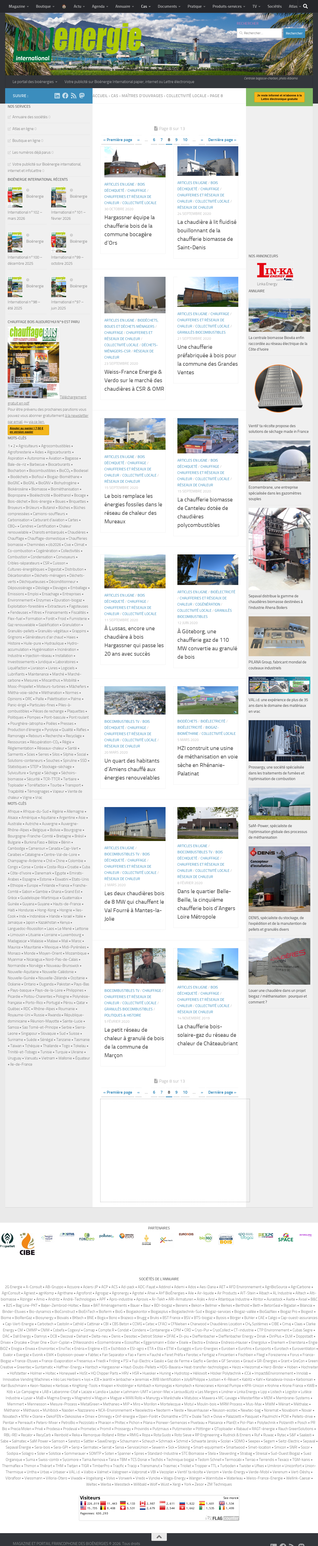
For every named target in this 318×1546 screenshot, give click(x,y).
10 (185, 139)
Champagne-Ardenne (25, 860)
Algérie (57, 811)
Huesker (149, 1373)
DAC (6, 1336)
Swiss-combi (48, 1459)
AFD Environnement (245, 1287)
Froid (62, 618)
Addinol (165, 1287)
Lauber (114, 1391)
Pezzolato (87, 1422)
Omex (90, 1416)
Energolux (259, 1342)
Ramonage (16, 736)
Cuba (86, 867)
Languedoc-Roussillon (25, 928)
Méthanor (12, 1410)
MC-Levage (227, 1398)
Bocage (80, 495)
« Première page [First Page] (117, 139)
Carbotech (45, 1324)
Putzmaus (160, 1428)
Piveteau (197, 1422)
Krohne (273, 1385)
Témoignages (38, 791)
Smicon (280, 1447)
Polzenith (286, 1422)
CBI (106, 1324)
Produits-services (227, 6)
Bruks (154, 1317)
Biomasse (39, 489)
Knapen (107, 1385)
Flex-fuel (15, 618)
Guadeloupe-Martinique (39, 897)
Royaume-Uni (19, 1015)
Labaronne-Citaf (65, 1391)
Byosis (221, 1317)
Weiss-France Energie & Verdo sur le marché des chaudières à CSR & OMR (134, 380)
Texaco (283, 1459)
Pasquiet (252, 1416)
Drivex (6, 1342)
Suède (31, 1039)
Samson (58, 1441)
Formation (34, 618)
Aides (39, 452)
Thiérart (46, 1465)
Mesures (31, 680)
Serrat (107, 1447)
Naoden (68, 1410)
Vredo (140, 1478)
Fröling (114, 1361)
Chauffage (137, 190)
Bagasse (71, 458)
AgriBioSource (276, 1287)
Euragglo (184, 1348)
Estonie (46, 879)
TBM (123, 1459)
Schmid (182, 1441)
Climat (79, 544)
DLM (289, 1336)
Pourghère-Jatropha (26, 723)
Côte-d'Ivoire (20, 873)
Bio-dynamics (40, 1311)
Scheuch (148, 1441)
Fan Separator (113, 1354)
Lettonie (81, 928)
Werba (106, 1484)
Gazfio (198, 1361)
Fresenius (85, 1361)
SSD (83, 760)
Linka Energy (247, 1391)
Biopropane (17, 495)
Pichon (134, 1422)
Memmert (15, 1404)
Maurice (14, 947)
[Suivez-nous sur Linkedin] (57, 96)
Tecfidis (157, 1459)
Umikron (274, 1465)
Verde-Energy (233, 1472)
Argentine (67, 817)
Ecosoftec (132, 1342)
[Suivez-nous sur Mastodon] (82, 96)
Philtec (120, 1422)
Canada (54, 848)
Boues (60, 501)
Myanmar (15, 959)
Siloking (184, 1447)
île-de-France (21, 1064)
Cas (144, 6)
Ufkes (259, 1465)
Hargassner (111, 1367)
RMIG (134, 1435)
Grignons (15, 637)
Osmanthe (169, 1416)
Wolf (153, 1484)
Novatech (10, 1416)
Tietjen (72, 1465)
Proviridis (141, 1428)
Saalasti (305, 1435)
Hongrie (65, 910)
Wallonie (65, 1058)
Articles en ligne (119, 184)
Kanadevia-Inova (279, 1379)
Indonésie (38, 916)
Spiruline (70, 760)
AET (222, 1287)
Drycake (20, 1342)
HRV (125, 1373)
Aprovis (142, 1299)
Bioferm (105, 1311)
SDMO (239, 1441)
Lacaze (86, 1391)
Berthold (242, 1305)
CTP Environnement (273, 1330)
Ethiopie (16, 885)
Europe (32, 885)
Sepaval (309, 1441)
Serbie (66, 1027)
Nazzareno (86, 1410)
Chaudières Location (226, 1324)
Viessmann (33, 1478)
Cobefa (58, 1330)
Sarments (15, 754)
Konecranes (204, 1385)
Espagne (29, 879)
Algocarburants (59, 452)
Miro (136, 1404)
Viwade (77, 1478)
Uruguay (14, 1058)
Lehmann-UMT (135, 1391)
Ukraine (77, 1052)
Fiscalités (78, 612)
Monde (29, 953)
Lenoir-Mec (161, 1391)
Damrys (40, 1336)
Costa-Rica (55, 867)
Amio (40, 1299)
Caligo (272, 1317)
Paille (39, 699)
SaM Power (39, 1441)
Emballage (78, 588)
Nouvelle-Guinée (21, 978)
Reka (76, 1435)
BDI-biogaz (163, 1305)
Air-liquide (205, 1293)
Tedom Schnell (209, 1459)
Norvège (36, 965)
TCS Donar (139, 1459)
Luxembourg (71, 934)
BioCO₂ (64, 470)
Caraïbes (14, 854)
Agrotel (138, 1293)
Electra (197, 1342)
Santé (72, 748)
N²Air (25, 1416)
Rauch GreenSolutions (295, 1428)
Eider (171, 1342)
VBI (153, 1472)
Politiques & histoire (122, 1015)
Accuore (73, 1287)
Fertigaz (208, 1354)
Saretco (74, 1441)
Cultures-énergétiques (26, 569)
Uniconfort (293, 1465)
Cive (67, 544)
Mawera (208, 1398)
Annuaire (122, 6)
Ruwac (268, 1435)
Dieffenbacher (203, 1336)
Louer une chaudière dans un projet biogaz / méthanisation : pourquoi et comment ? (278, 996)
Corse (26, 867)
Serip (75, 1447)
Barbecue (37, 464)
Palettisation (57, 699)
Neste (179, 1410)
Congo (13, 867)
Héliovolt (200, 1373)
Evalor (8, 1354)
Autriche (32, 823)
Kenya (65, 922)
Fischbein (245, 1354)
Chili (49, 860)
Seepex (254, 1441)
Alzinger (26, 1299)
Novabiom (290, 1410)
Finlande (48, 885)
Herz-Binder (274, 1367)
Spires (139, 1453)
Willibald (140, 1484)
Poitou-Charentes (38, 996)
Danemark (43, 873)
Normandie (17, 965)
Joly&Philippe (194, 1379)
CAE (261, 1317)
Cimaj (286, 1324)
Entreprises (71, 594)
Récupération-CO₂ (44, 742)
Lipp (263, 1391)
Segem (269, 1441)
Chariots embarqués (48, 532)
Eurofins (245, 1348)
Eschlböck (118, 1348)
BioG (119, 1311)
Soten (109, 1453)
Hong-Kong (46, 910)
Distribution (74, 569)
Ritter (121, 1435)
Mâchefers (77, 686)
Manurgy (153, 1398)
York (187, 1484)
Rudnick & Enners (237, 1435)
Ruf (257, 1435)
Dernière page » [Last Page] (222, 139)
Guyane (44, 904)
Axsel (302, 1299)
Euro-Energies (206, 1348)
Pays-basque (21, 990)
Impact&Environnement (274, 1373)
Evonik (37, 1354)
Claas (298, 1324)
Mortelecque (170, 1404)
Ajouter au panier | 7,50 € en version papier (26, 430)
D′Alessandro (83, 1342)
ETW (170, 1348)
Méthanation (51, 692)
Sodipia (12, 1453)
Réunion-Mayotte (44, 1021)
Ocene (37, 1416)
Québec (14, 1009)
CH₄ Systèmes (256, 1324)
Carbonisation (19, 520)
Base (86, 1305)
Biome (6, 1317)
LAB (45, 1391)
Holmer (36, 1373)
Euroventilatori (303, 1348)
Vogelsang (94, 1478)
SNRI (293, 1447)
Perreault (25, 1422)
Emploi (33, 594)
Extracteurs (57, 606)
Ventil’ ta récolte (190, 1472)
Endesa (212, 1342)
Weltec (91, 1484)
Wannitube (214, 1478)
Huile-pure (32, 643)
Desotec (130, 1336)
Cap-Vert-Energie (19, 1324)
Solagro (28, 1453)
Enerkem (278, 1342)
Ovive (217, 1416)
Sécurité (33, 779)
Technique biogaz (180, 1459)
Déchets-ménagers (50, 575)
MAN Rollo (133, 1398)
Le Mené (65, 928)
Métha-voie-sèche (23, 692)
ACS (114, 1287)
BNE (90, 1317)
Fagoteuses (78, 606)
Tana (112, 1459)
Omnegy (105, 1416)
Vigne (27, 797)
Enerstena (297, 1342)
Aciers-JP (90, 1287)
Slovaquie (48, 1033)
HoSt (83, 1373)
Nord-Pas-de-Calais (62, 959)
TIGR (85, 1465)
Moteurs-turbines (51, 686)
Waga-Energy (174, 1478)
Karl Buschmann (14, 1385)
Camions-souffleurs (49, 513)
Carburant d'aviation (49, 520)
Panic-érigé (17, 705)
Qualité (67, 729)
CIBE (275, 1324)
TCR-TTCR (51, 779)
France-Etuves (26, 1361)
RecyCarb (43, 1435)
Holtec (51, 1373)
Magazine (17, 6)
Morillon (150, 1404)
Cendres (26, 526)
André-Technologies (79, 1299)
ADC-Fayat (146, 1287)
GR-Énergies (267, 1361)
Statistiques (17, 766)
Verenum (280, 1472)
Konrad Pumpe (229, 1385)
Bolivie (55, 830)
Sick (171, 1447)
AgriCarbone (301, 1287)
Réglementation (21, 748)
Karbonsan (304, 1379)
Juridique (45, 662)
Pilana (147, 1422)
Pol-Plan (247, 1422)
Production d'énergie (24, 729)
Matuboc (191, 1398)
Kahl (259, 1379)
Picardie (14, 996)
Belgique (39, 830)
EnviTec (65, 1348)
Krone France (292, 1385)
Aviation (55, 458)
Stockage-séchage (57, 766)
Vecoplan (166, 1472)
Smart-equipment (208, 1447)
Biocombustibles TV (121, 721)
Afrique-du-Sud (36, 811)
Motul (189, 1404)
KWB (310, 1385)
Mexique (51, 947)
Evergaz (22, 1354)
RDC (26, 1009)
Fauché (155, 1354)
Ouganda (46, 984)
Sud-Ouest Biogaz (285, 1453)
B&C (314, 1299)
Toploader (16, 785)
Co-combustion (20, 550)
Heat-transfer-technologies (206, 1367)
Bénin (65, 842)
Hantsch (91, 1367)
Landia (100, 1391)
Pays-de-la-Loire (49, 990)
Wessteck (122, 1484)
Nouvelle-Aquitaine (23, 971)
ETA (150, 1348)
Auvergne (50, 823)
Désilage (42, 588)
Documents (167, 6)
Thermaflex (11, 1465)
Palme (76, 699)
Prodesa (53, 1428)
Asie (81, 817)
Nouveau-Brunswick (62, 965)
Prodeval (70, 1428)
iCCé (247, 1373)
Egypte (60, 873)
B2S (9, 1305)
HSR (135, 1373)
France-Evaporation (57, 1361)
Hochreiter (309, 1367)
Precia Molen (21, 1428)
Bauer (135, 1305)
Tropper (201, 1465)
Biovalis (63, 1317)
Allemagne (75, 811)
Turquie (61, 1052)
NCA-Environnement (115, 1410)
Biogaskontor (136, 1311)
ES (105, 1348)
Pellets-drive (302, 1416)
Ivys (87, 1379)
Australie (15, 823)
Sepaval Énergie (18, 1447)
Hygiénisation (43, 649)
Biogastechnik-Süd (186, 1311)
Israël (67, 916)
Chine (60, 860)
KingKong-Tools (85, 1385)
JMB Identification (166, 1379)
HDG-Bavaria (170, 1367)
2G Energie (13, 1287)
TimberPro (101, 1465)
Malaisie (36, 941)
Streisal (261, 1453)
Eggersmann (153, 1342)
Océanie (14, 984)
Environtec (46, 1348)
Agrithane (65, 1293)
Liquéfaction (17, 668)
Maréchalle (172, 1398)
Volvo (110, 1478)
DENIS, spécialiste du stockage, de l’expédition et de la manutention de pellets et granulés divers (277, 924)
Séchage (51, 773)
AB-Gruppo (54, 1287)
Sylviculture (17, 773)
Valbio (89, 1472)
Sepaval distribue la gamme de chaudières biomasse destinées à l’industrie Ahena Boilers (276, 602)
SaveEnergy (106, 1441)
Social (81, 754)
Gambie (41, 891)
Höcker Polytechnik (225, 1373)
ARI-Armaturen (180, 1299)
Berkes (226, 1305)
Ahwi (151, 1293)
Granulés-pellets (21, 631)
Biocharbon (17, 470)
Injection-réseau (38, 655)
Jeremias (142, 1379)
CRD (187, 1330)
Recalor (27, 1435)
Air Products (227, 1293)
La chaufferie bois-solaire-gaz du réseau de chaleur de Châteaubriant (207, 1035)
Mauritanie (32, 947)
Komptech (183, 1385)
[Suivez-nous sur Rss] (73, 96)
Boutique (43, 6)
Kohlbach (144, 1385)
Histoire (14, 643)
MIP (126, 1404)
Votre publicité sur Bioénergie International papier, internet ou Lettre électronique (129, 81)
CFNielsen (179, 1324)
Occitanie (77, 978)
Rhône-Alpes (44, 1009)
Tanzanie (63, 1039)
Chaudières (77, 532)
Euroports (263, 1348)
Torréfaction (37, 785)
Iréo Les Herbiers (67, 1379)
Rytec (281, 1435)
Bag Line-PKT (27, 1305)
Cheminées (36, 544)
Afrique (14, 811)
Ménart (284, 1404)
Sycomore (70, 1459)
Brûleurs (32, 507)
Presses (67, 723)
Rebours (35, 736)
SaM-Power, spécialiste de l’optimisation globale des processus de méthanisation (278, 832)
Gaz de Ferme (178, 1361)
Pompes (34, 717)
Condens (139, 1330)
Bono (113, 1317)
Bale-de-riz (17, 464)
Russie (39, 1015)
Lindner (227, 1391)
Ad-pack (127, 1287)
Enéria (79, 1348)
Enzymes (43, 600)
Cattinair (93, 1324)
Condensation (42, 557)
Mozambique (76, 953)
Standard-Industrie (163, 1453)
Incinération (66, 649)
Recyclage (74, 736)
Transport (73, 785)
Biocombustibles (42, 470)
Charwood (198, 1324)
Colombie (75, 860)
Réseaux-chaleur (50, 748)
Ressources (17, 742)
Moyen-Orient (50, 953)
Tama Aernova (93, 1459)
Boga (101, 1317)
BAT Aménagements (110, 1305)
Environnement (20, 600)
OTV (184, 1416)
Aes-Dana (207, 1287)
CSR (46, 563)
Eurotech (281, 1348)
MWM (270, 1404)
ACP (104, 1287)
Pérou (68, 1002)
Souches (53, 760)
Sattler (89, 1441)
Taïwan (16, 1046)
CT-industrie (244, 1330)
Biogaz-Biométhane (63, 476)
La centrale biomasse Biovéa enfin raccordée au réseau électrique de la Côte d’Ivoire (278, 343)
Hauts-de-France (67, 904)
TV (254, 6)
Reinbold (61, 1435)
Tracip (132, 1465)
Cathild (78, 1324)
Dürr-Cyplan (60, 1342)
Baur (147, 1305)
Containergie (160, 1330)
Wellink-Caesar (298, 1478)
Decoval (66, 1336)
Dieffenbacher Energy (236, 1336)
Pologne (62, 996)
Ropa (146, 1435)
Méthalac (301, 1404)
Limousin (17, 934)
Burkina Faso (34, 842)
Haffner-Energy (69, 1367)
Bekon (196, 1305)
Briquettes (77, 501)
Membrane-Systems (293, 1398)
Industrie (15, 655)
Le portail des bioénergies (33, 81)
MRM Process (231, 1404)
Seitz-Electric (288, 1441)
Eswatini (61, 879)
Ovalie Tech (201, 1416)
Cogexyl (74, 1330)
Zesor (199, 1484)
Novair (307, 1410)
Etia (160, 1348)
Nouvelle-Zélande (52, 978)
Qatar (80, 1002)
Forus (294, 1354)
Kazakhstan (47, 922)
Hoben (292, 1367)
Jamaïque (15, 922)
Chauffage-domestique (46, 538)
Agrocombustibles (55, 446)
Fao (131, 1354)
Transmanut (150, 1465)
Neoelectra (144, 1410)
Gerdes (212, 1361)
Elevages (60, 588)
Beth (256, 1305)
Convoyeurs (65, 557)
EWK (50, 1354)
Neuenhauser (198, 1410)
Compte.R (106, 1330)
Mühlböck (50, 1410)
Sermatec (90, 1447)
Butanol (49, 507)
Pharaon (104, 1422)
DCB (53, 1336)
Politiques (16, 717)
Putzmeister (182, 1428)
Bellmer (211, 1305)
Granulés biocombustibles (201, 332)
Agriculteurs (28, 446)
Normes (71, 692)
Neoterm (163, 1410)
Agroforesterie (19, 452)
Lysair (28, 1398)
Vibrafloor (13, 1478)
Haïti (11, 910)
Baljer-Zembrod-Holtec (60, 1305)
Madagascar (17, 941)
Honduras (26, 910)
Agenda (98, 6)
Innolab (302, 1373)
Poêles (51, 723)
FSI (126, 1361)
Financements (56, 612)
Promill (105, 1428)
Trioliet (185, 1465)
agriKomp (46, 1293)
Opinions (15, 699)
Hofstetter (18, 1373)
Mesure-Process (63, 1404)
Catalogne (33, 854)
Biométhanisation (65, 489)
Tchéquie (32, 1046)
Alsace (13, 817)
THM (59, 1465)
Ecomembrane (109, 1342)
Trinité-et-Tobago (22, 1052)
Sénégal (46, 1039)
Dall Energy (22, 1336)
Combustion (17, 557)
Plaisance (215, 1422)
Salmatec (19, 1441)
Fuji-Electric (141, 1361)
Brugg (142, 1317)
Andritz (54, 1299)
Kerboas (62, 1385)
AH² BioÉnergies (172, 1293)
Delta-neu (100, 1336)
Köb (10, 1391)
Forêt (50, 618)
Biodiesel (81, 470)
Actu (77, 6)
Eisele (183, 1342)
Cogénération (207, 604)
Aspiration (16, 458)
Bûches (64, 507)
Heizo (236, 1367)
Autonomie (36, 458)
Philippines (75, 990)
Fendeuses (19, 612)
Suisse (74, 1033)
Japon (30, 922)
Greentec (24, 1367)
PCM (285, 1416)
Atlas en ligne (23, 128)
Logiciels (68, 668)
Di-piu (184, 1336)
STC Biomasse (192, 1453)
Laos (50, 928)
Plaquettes (76, 711)
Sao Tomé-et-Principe (40, 1027)
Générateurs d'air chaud (44, 637)
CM (20, 1330)
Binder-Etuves (14, 1311)
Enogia (16, 1348)
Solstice (55, 1453)
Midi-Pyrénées (74, 947)
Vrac (38, 797)
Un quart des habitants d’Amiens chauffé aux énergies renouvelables (132, 769)
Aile (191, 1293)
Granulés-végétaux (53, 631)
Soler (41, 1453)
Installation (64, 655)
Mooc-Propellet (20, 686)
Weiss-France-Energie (264, 1478)
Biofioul (38, 476)
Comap (89, 1330)
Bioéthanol (62, 495)
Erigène (94, 1348)
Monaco (14, 953)
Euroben (228, 1348)
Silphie (68, 754)
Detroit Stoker (152, 1336)
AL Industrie (282, 1293)
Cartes (73, 520)
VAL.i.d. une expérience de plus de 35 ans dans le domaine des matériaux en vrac (278, 706)
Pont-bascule (55, 717)
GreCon (299, 1361)
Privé (39, 1428)
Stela (212, 1453)
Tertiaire (70, 779)
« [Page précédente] (138, 139)
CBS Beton (120, 1324)
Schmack (166, 1441)
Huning (165, 1373)
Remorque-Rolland (98, 1435)
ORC (28, 699)
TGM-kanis (301, 1459)
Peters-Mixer (47, 1422)
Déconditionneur (62, 581)
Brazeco (127, 1317)
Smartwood (235, 1447)
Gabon (27, 891)
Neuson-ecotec (224, 1410)
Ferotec (192, 1354)
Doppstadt (304, 1336)
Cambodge (16, 848)
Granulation (71, 625)
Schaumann (129, 1441)
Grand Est (72, 891)
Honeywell (67, 1373)
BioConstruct (64, 1311)
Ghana (56, 891)
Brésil (79, 836)
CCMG (137, 1324)
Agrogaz (101, 1293)
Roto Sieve (183, 1435)
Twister (245, 1465)
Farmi (141, 1354)
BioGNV (44, 483)
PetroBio (68, 1422)
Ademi (179, 1287)
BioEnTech (86, 1311)
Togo (66, 1046)
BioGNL (29, 483)
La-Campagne (27, 1391)
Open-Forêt (148, 1416)
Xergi (176, 1484)
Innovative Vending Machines (26, 1379)
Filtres (37, 612)
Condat (123, 1330)
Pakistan (63, 984)
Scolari (226, 1441)
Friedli (101, 1361)
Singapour (29, 1033)
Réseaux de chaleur (195, 207)
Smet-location (259, 1447)
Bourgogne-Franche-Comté (30, 836)
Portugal (53, 1002)
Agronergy (120, 1293)
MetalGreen (89, 1404)
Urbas (44, 1472)
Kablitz (247, 1379)
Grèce (12, 897)
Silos (56, 754)
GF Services (230, 1361)
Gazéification (49, 625)
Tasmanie (82, 1039)
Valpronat (139, 1472)
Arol (211, 1299)
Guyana (28, 904)
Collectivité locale (139, 203)
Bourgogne (73, 830)
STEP (34, 766)
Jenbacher (124, 1379)
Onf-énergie (125, 1416)
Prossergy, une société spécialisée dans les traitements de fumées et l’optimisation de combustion (276, 773)
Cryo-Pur (202, 1330)
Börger (235, 1317)
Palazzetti (233, 1416)
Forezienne (277, 1354)
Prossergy (122, 1428)
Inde (22, 916)
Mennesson (37, 1404)
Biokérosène (18, 489)
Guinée (13, 904)
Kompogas (163, 1385)
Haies (71, 637)
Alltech (300, 1293)
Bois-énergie (41, 501)
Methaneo (111, 1404)
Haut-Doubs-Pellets (139, 1367)
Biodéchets (187, 721)
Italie (79, 916)
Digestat (54, 569)
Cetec (150, 1324)
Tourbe (56, 785)
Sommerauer (75, 1453)
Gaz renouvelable (21, 625)
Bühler (249, 1317)
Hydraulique (54, 643)
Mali (64, 941)
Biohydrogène (65, 483)
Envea (30, 1348)
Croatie (73, 867)
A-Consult (34, 1287)
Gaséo (159, 1361)
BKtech (78, 1317)
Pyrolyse (51, 729)
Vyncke (154, 1478)
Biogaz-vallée (245, 1311)
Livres (53, 668)
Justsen (214, 1379)
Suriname (15, 1039)
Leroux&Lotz (184, 1391)
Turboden (228, 1465)
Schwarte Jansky (204, 1441)
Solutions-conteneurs (25, 760)
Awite (290, 1299)
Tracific (118, 1465)
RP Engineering (207, 1435)
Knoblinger (125, 1385)
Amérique (29, 817)
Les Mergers (208, 1391)
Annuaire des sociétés (30, 117)
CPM (177, 1330)
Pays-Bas (81, 984)
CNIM (45, 1330)
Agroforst (84, 1293)
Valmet (102, 1472)
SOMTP (95, 1453)
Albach (264, 1293)
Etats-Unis (80, 879)
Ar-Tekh (158, 1299)
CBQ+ (12, 526)
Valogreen (120, 1472)
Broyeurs (15, 507)
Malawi (52, 941)
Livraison (38, 668)
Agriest (29, 1293)
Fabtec (93, 1354)
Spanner (124, 1453)
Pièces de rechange (48, 711)
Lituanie (34, 934)
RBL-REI (10, 1435)
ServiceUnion (137, 1447)
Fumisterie (78, 618)
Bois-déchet (18, 501)
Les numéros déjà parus (31, 152)
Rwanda (54, 1015)
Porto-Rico (34, 1002)
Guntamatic (44, 1367)
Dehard (82, 1336)
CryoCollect (221, 1330)
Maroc (76, 941)
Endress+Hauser (234, 1342)
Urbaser (59, 1472)
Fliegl (261, 1354)
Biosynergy (44, 1317)
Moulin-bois (206, 1404)
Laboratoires (66, 662)
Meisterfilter (250, 1398)
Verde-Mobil (259, 1472)
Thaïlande (50, 1046)
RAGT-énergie (263, 1428)
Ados (192, 1287)
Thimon (30, 1465)
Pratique (195, 6)
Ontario (30, 984)
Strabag (246, 1453)
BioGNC (14, 483)
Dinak (261, 1336)
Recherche (54, 736)
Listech (276, 1391)
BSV (187, 1317)
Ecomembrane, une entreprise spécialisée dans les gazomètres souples (275, 493)
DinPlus (275, 1336)
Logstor (291, 1391)
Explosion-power (71, 1354)
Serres (43, 754)
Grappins (79, 631)
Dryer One (38, 1342)
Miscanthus (51, 680)
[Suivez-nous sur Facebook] (65, 96)
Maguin (101, 1398)
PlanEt (231, 1422)
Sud (62, 1033)
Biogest (307, 1311)
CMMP (31, 1330)
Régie (66, 742)
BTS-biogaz (203, 1317)
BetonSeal (272, 1305)
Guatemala (70, 897)
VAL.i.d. (74, 1472)
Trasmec (170, 1465)
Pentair (8, 1422)
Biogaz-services (218, 1311)
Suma (30, 1459)
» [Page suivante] (202, 139)
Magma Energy (59, 1398)
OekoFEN (53, 1416)
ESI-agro (137, 1348)
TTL (214, 1465)
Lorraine (50, 934)
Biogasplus (159, 1311)
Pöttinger (203, 1428)
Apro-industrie (121, 1299)
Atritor (258, 1299)
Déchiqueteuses (32, 581)
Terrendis (266, 1459)
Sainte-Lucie (72, 1021)
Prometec (88, 1428)
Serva (119, 1447)
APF (102, 1299)
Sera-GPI (60, 1447)
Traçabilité (16, 791)
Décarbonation (19, 575)
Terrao (250, 1459)
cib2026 (54, 544)
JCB (96, 1379)
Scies (31, 754)
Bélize (53, 842)
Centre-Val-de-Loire (60, 854)
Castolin (63, 1324)
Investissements (21, 662)
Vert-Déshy (300, 1472)
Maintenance (38, 674)
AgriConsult (11, 1293)
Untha (32, 1472)
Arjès (201, 1299)
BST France (171, 1317)
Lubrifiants (16, 674)
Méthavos (31, 1410)
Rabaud (242, 1428)
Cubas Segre (303, 1330)
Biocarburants (59, 464)
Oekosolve (73, 1416)
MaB (39, 1398)
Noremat (271, 1410)
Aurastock (275, 1299)
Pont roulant (79, 717)
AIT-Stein (248, 1293)
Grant (285, 1361)
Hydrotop (181, 1373)
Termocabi (233, 1459)
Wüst (165, 1484)
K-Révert (231, 1379)
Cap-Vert (70, 848)
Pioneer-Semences (171, 1422)
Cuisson (59, 563)
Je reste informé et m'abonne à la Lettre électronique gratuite (279, 97)
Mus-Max (254, 1404)
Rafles (81, 729)
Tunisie (46, 1052)
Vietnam (48, 1058)
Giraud (248, 1361)
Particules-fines (42, 705)
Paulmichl (270, 1416)
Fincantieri (226, 1354)
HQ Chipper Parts (104, 1373)
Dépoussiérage (20, 588)
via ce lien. (37, 421)
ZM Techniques (219, 1484)
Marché (58, 674)
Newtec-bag (251, 1410)
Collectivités (70, 550)
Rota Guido (162, 1435)
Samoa (13, 1027)
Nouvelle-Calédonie (58, 971)
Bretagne (63, 836)
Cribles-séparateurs (24, 563)
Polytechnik (266, 1422)
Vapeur (58, 791)
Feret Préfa (174, 1354)
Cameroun (37, 848)
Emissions (16, 594)
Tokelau (79, 1046)
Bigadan (290, 1305)
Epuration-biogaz (68, 600)
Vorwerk (125, 1478)
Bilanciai (306, 1305)
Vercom (212, 1472)
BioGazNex (268, 1311)
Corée (38, 867)
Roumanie (66, 1009)
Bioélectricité (223, 592)
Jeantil (107, 1379)
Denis (116, 1336)
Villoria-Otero (56, 1478)
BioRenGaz (23, 1317)
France (64, 885)
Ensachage (50, 594)
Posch (302, 1422)
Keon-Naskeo (41, 1385)
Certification (46, 526)
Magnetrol (83, 1398)
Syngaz (35, 773)
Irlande (54, 916)
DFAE (171, 1336)
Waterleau (234, 1478)
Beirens (182, 1305)
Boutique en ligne (26, 140)
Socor (305, 1447)
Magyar (116, 1398)
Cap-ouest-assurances (299, 1317)
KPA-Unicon (254, 1385)
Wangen (195, 1478)
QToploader (223, 1428)
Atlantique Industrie (234, 1299)
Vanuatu (31, 1058)
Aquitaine (48, 817)
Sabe (4, 1441)
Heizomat (252, 1367)
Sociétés (275, 6)
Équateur (82, 1058)
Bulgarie (14, 842)
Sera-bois (42, 1447)
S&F (292, 1435)
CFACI (162, 1324)
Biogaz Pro (270, 273)
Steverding (228, 1453)
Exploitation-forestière (26, 606)
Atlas (293, 6)
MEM (268, 1398)
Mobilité (70, 680)
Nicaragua (34, 959)
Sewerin (158, 1447)
